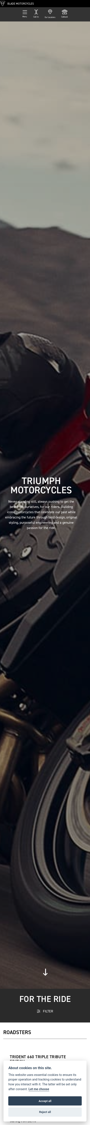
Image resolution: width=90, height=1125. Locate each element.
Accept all (45, 1101)
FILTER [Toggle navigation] (45, 1011)
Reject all (45, 1112)
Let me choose (39, 1089)
